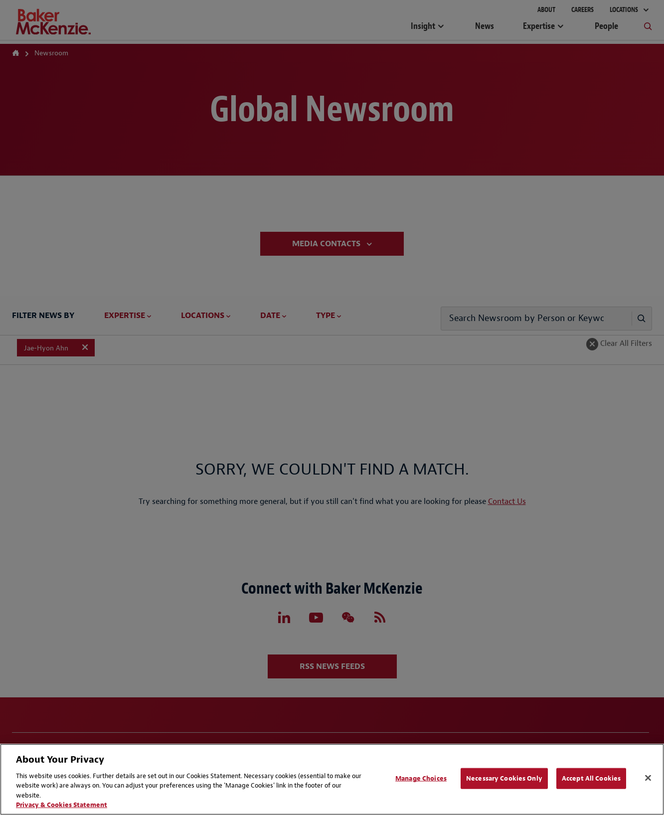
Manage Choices (421, 778)
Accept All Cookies (591, 778)
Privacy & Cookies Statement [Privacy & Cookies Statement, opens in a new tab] (61, 805)
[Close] (648, 778)
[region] (332, 779)
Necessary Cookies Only (504, 778)
